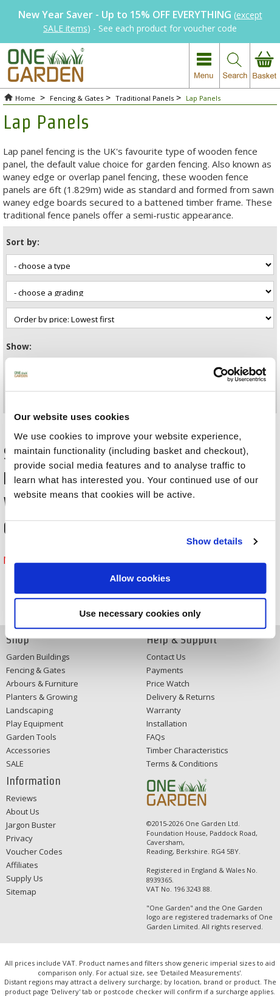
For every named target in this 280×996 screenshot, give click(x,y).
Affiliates (22, 864)
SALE (15, 763)
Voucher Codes (34, 851)
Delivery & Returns (180, 696)
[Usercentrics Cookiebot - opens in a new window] (213, 374)
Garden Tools (31, 736)
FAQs (155, 736)
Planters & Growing (41, 696)
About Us (22, 811)
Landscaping (29, 710)
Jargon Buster (31, 824)
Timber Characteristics (187, 750)
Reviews (21, 798)
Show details (214, 541)
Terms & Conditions (182, 763)
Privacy (19, 838)
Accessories (28, 750)
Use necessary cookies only (139, 613)
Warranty (163, 710)
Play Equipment (34, 723)
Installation (166, 723)
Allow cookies (139, 578)
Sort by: (22, 242)
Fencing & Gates (36, 670)
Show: (19, 346)
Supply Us (24, 878)
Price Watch (168, 683)
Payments (164, 670)
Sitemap (21, 891)
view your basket (265, 66)
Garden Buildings (38, 656)
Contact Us (166, 656)
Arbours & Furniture (42, 683)
